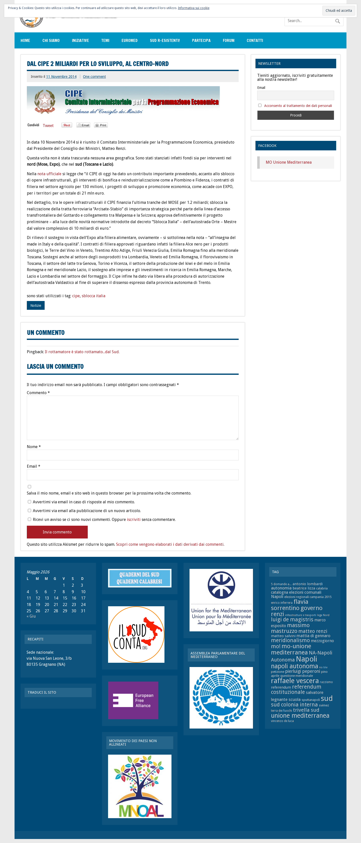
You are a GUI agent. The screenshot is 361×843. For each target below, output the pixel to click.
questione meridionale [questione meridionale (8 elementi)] (296, 676)
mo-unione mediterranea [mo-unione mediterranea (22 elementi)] (291, 649)
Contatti (255, 40)
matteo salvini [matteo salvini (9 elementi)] (283, 636)
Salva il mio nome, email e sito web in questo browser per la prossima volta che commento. (109, 493)
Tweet (48, 125)
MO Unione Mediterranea (289, 162)
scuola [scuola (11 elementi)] (295, 699)
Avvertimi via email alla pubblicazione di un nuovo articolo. (87, 510)
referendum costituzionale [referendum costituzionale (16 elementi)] (296, 689)
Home (25, 40)
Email (33, 466)
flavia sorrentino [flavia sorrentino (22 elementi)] (289, 604)
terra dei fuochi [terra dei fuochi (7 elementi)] (281, 710)
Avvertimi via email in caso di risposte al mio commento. (84, 502)
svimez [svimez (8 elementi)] (324, 705)
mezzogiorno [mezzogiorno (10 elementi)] (322, 640)
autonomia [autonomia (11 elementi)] (281, 587)
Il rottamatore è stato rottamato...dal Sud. (82, 351)
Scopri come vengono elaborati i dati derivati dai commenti (170, 544)
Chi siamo (51, 40)
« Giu (31, 616)
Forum (228, 40)
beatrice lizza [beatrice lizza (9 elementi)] (304, 588)
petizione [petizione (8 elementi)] (277, 672)
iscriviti (134, 519)
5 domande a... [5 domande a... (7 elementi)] (281, 584)
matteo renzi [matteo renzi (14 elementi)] (312, 631)
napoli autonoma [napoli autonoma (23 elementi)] (294, 666)
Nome (34, 447)
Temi (105, 40)
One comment (94, 77)
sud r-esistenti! (165, 40)
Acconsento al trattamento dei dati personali (298, 106)
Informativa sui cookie (193, 8)
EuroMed (130, 40)
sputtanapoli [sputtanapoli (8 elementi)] (311, 700)
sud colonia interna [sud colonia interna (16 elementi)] (294, 705)
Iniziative (80, 40)
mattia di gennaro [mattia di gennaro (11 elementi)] (313, 635)
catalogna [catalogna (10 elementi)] (279, 592)
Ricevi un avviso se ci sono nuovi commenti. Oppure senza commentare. (102, 519)
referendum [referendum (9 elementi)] (281, 687)
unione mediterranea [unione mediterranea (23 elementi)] (300, 715)
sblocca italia (93, 295)
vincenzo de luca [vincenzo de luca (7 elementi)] (282, 721)
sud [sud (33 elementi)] (327, 698)
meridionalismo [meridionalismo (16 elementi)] (290, 640)
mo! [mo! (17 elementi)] (276, 646)
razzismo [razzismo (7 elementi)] (326, 682)
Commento (38, 393)
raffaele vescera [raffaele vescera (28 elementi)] (295, 681)
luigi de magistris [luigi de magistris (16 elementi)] (292, 620)
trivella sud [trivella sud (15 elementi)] (306, 710)
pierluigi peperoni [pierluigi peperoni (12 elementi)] (302, 671)
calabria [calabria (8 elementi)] (322, 588)
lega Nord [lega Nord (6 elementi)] (323, 615)
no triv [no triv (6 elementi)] (323, 667)
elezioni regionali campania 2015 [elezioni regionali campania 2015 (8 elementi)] (307, 597)
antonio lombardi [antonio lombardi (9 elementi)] (308, 584)
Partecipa (201, 40)
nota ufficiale (49, 173)
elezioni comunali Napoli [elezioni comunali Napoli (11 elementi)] (296, 594)
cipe (76, 295)
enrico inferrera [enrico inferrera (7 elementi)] (282, 603)
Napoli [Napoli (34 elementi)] (306, 659)
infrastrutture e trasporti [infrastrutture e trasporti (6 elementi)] (300, 615)
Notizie (35, 306)
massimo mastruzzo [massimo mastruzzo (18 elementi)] (290, 628)
